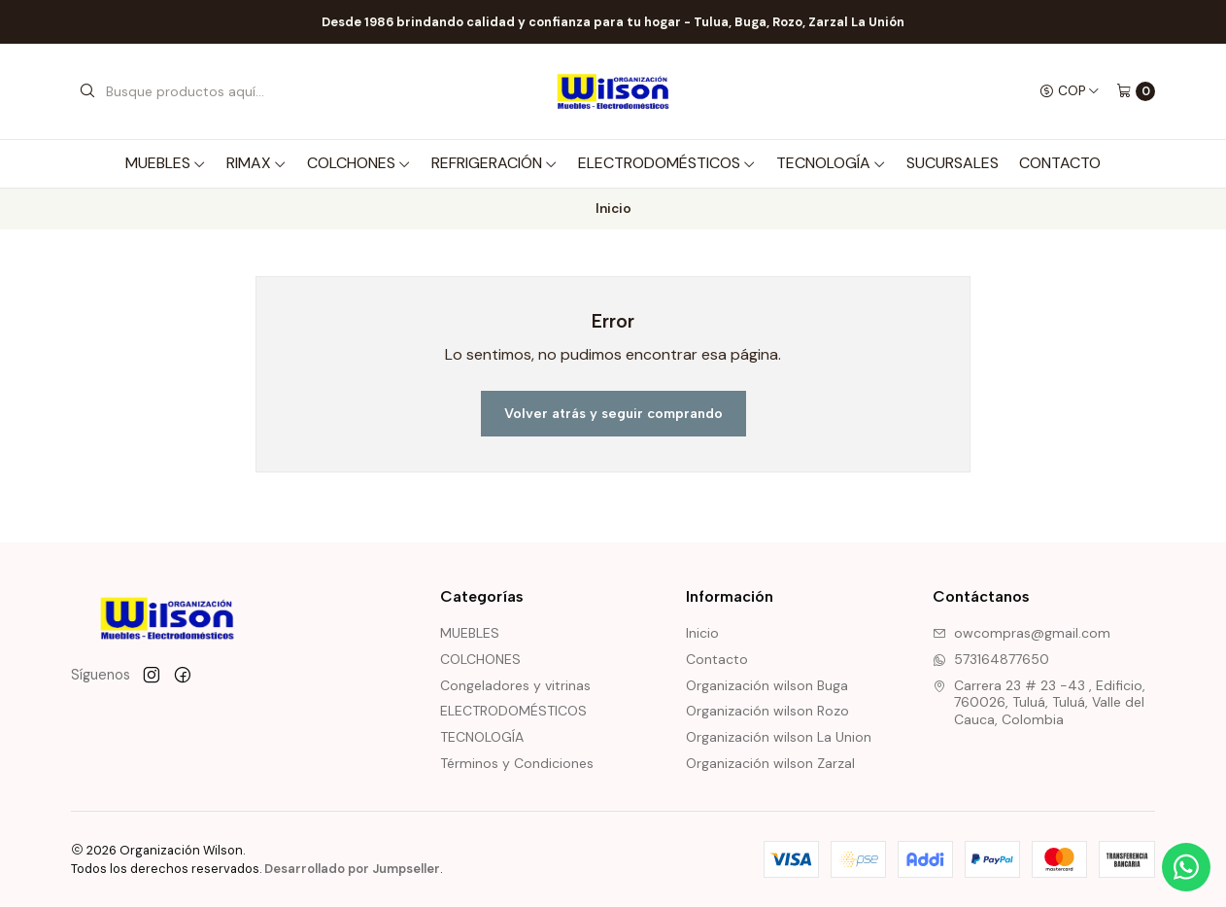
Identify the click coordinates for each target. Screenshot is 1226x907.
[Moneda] (1070, 91)
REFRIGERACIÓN (494, 163)
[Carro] (1135, 91)
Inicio (702, 633)
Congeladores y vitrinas (515, 685)
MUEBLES (165, 163)
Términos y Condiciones (517, 763)
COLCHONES (359, 163)
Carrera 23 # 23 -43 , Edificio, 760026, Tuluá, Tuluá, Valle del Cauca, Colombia (1039, 702)
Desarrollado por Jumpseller (352, 868)
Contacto (1060, 163)
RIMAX (256, 163)
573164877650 (991, 659)
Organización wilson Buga (767, 685)
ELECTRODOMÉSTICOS (667, 163)
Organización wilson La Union (778, 737)
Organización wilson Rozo (767, 710)
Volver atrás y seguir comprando (613, 413)
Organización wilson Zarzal (770, 763)
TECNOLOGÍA (831, 163)
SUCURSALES (952, 163)
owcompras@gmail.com (1021, 633)
